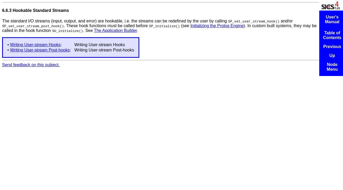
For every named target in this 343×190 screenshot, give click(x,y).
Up (332, 55)
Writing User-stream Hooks (35, 44)
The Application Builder (115, 30)
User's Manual (332, 19)
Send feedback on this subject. (31, 65)
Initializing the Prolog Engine (217, 25)
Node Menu (332, 67)
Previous (332, 46)
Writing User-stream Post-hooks (40, 50)
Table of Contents (332, 35)
